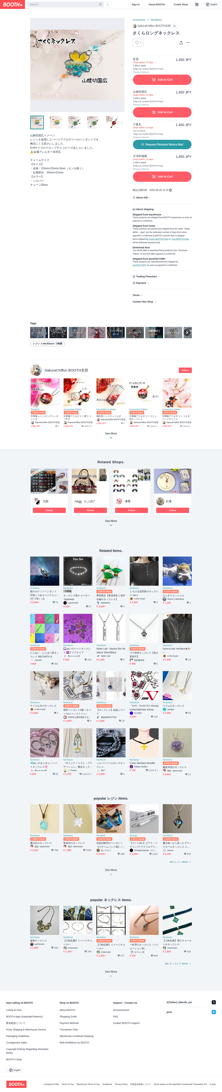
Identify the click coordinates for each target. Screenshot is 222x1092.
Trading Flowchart (146, 276)
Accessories (139, 19)
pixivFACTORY (139, 265)
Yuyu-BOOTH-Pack (180, 239)
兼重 (128, 501)
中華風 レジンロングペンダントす (44, 417)
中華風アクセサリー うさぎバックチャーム (176, 417)
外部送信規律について (140, 1084)
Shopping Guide (68, 1016)
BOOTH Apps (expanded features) (24, 1016)
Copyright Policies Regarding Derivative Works (27, 1051)
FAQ (115, 1016)
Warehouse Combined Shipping (76, 1036)
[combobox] (65, 4)
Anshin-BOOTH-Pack (158, 239)
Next (121, 65)
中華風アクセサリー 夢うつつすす (77, 417)
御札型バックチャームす (108, 416)
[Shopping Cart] (196, 4)
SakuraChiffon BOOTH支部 (66, 370)
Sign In (136, 4)
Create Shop (181, 4)
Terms (136, 295)
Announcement (121, 1010)
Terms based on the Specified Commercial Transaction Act (180, 1084)
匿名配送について (15, 1023)
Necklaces (156, 19)
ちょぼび (89, 501)
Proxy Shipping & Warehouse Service (26, 1029)
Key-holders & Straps (106, 409)
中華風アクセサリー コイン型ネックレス (143, 417)
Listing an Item (14, 1010)
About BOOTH (157, 4)
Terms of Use (68, 1084)
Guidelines (107, 1084)
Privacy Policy (121, 1084)
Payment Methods (69, 1023)
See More (111, 524)
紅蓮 (169, 501)
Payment (141, 283)
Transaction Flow (69, 1029)
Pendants (35, 409)
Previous (33, 65)
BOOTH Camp (14, 1059)
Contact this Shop (143, 301)
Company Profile (51, 1084)
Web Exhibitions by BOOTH (74, 1042)
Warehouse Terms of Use (88, 1084)
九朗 (45, 501)
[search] (100, 4)
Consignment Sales (16, 1042)
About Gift (142, 197)
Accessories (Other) (73, 409)
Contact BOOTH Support (126, 1023)
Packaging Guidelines (17, 1036)
